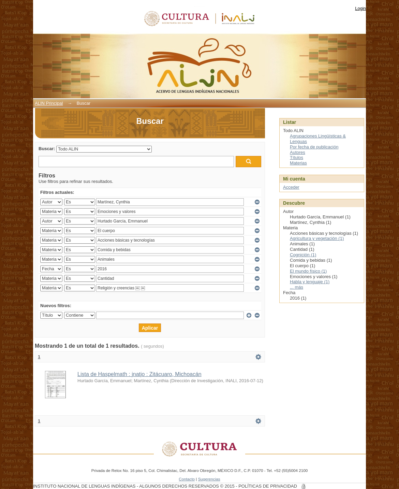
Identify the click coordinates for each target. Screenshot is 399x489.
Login (360, 8)
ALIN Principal (49, 103)
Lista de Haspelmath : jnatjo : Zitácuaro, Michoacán (139, 374)
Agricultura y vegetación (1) (317, 238)
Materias (298, 163)
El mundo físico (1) (308, 271)
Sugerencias (209, 479)
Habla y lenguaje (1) (309, 281)
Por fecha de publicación (314, 146)
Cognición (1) (303, 254)
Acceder (291, 187)
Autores (297, 152)
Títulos (296, 157)
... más (296, 287)
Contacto (187, 479)
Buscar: (47, 148)
